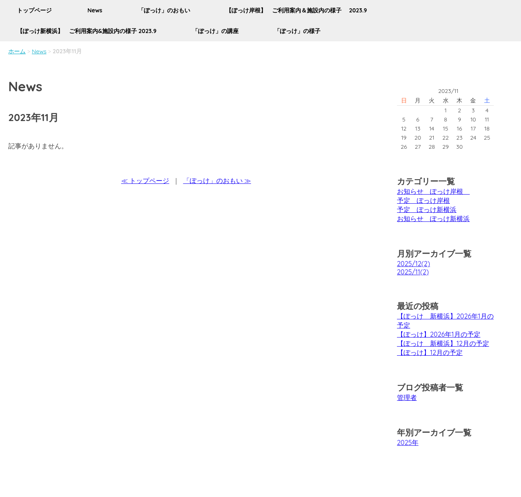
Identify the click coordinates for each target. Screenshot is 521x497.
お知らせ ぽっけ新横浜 (433, 218)
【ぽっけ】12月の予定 (430, 352)
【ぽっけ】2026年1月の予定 (438, 334)
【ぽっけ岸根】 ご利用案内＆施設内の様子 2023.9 (296, 10)
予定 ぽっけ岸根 (423, 200)
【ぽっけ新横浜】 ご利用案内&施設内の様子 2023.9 (86, 31)
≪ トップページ (145, 180)
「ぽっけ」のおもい (164, 10)
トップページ (34, 10)
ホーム (17, 51)
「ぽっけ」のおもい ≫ (217, 180)
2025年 (407, 442)
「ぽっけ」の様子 (297, 31)
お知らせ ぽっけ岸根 (433, 191)
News (94, 10)
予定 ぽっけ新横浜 (426, 209)
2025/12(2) (413, 263)
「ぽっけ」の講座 (215, 31)
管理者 (407, 397)
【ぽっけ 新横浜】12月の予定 (443, 343)
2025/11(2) (413, 272)
